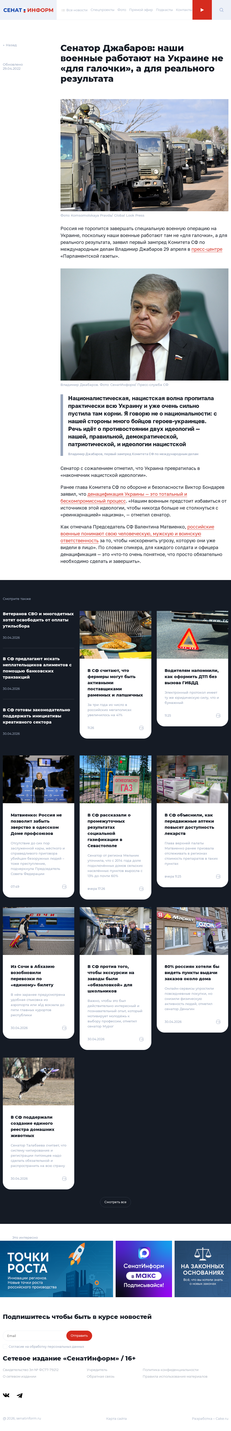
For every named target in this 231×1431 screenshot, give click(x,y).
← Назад (10, 45)
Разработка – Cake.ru (210, 1418)
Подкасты (164, 10)
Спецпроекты (102, 10)
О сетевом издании (19, 1376)
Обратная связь (100, 1376)
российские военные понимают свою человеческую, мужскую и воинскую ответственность (137, 533)
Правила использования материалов (175, 1376)
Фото (121, 10)
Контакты (184, 10)
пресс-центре (206, 249)
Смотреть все (115, 1202)
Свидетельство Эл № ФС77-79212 (30, 1370)
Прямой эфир (141, 10)
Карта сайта (116, 1418)
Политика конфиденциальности (171, 1370)
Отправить (79, 1336)
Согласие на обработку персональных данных (46, 1347)
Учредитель (97, 1370)
